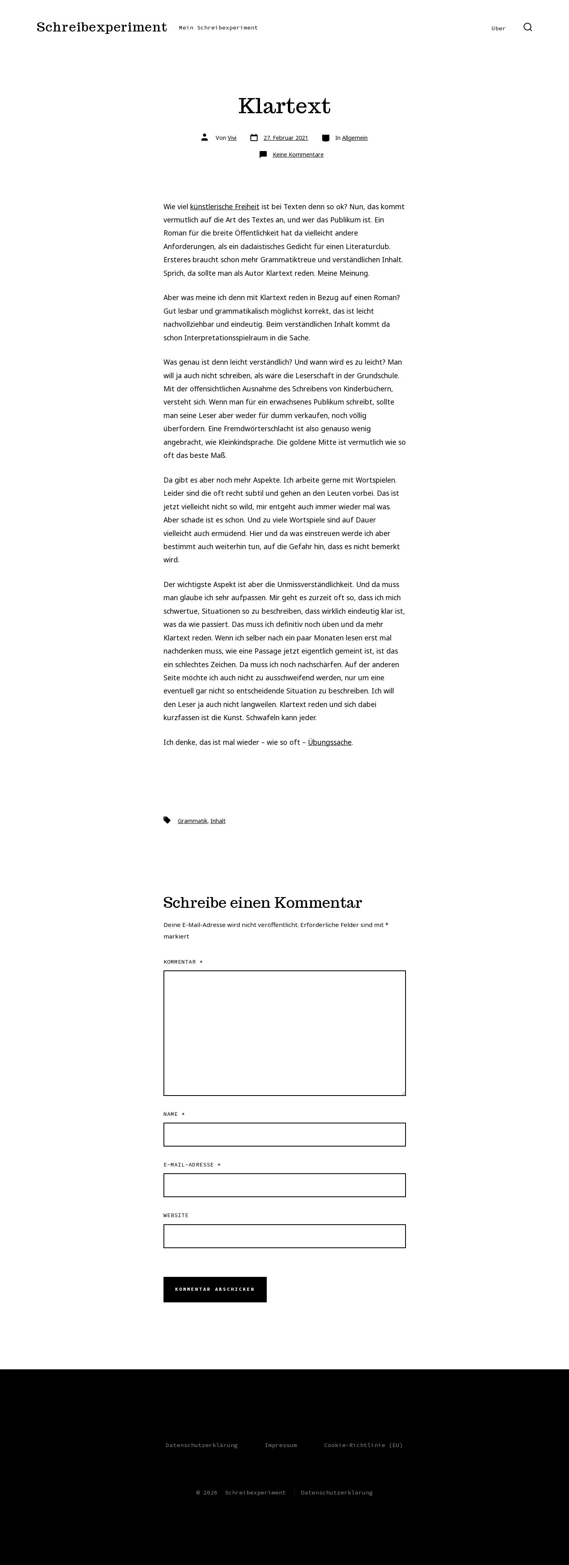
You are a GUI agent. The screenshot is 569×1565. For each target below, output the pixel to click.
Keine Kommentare (298, 154)
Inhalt (218, 821)
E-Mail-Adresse (192, 1164)
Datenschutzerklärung (202, 1445)
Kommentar (183, 961)
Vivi (232, 137)
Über (499, 28)
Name (174, 1113)
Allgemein (355, 137)
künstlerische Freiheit (225, 206)
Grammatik (192, 821)
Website (176, 1215)
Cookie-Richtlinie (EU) (363, 1445)
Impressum (281, 1445)
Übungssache (330, 742)
